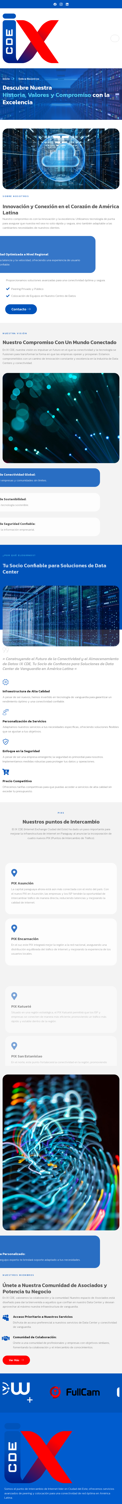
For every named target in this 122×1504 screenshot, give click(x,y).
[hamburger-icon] (115, 38)
